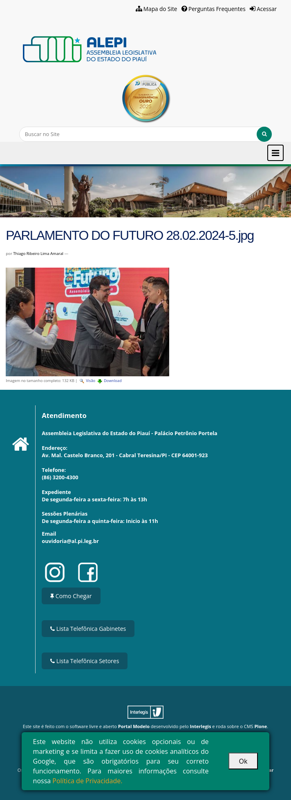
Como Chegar (71, 596)
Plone (260, 726)
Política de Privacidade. (87, 780)
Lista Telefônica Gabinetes (88, 628)
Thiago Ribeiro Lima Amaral (38, 253)
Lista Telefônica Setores (84, 661)
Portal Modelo (134, 726)
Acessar (267, 9)
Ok (243, 761)
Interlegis (200, 726)
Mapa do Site (160, 9)
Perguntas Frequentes (217, 9)
